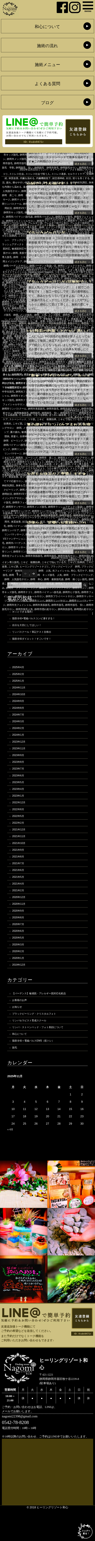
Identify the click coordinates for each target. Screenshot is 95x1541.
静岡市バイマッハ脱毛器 (77, 596)
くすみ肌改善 (12, 414)
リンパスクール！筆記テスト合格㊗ (35, 633)
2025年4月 (19, 670)
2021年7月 (19, 881)
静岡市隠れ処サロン (43, 617)
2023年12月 (19, 750)
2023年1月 (19, 808)
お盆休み (9, 513)
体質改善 (30, 178)
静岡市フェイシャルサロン (69, 600)
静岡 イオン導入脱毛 (72, 574)
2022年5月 (19, 830)
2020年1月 (19, 983)
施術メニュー (47, 65)
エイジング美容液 (81, 227)
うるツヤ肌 (70, 271)
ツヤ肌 (51, 419)
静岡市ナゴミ (51, 596)
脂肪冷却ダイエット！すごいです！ (35, 640)
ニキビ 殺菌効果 (69, 419)
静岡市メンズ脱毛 (69, 604)
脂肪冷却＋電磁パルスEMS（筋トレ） (36, 1070)
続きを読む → (81, 163)
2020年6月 (19, 954)
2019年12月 (19, 990)
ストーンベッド (36, 419)
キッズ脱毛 (32, 365)
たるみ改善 (30, 414)
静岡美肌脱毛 (66, 617)
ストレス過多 (69, 173)
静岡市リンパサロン (23, 609)
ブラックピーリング (76, 517)
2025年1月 (19, 684)
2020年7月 (19, 946)
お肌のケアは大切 (66, 321)
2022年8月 (19, 823)
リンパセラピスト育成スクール (32, 1048)
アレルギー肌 (41, 222)
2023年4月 (19, 801)
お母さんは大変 (14, 468)
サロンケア (17, 419)
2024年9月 (19, 706)
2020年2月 (19, 975)
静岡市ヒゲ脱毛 (13, 600)
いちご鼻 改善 (43, 321)
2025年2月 (19, 677)
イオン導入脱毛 (28, 227)
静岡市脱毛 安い (60, 613)
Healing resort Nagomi (47, 271)
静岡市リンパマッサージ (53, 609)
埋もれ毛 (61, 370)
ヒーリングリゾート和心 (38, 370)
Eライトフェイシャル (18, 271)
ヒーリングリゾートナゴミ (44, 517)
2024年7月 (19, 721)
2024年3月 (19, 728)
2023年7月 (19, 779)
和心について (47, 27)
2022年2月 (19, 837)
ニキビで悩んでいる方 (63, 562)
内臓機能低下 (64, 178)
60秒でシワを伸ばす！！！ (55, 184)
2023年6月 (19, 786)
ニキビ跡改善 (36, 325)
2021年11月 (19, 852)
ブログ (47, 103)
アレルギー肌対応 (29, 276)
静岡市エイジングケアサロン (67, 592)
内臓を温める (45, 178)
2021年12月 (19, 844)
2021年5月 (19, 895)
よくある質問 (47, 84)
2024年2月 (19, 735)
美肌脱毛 (50, 574)
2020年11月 (19, 924)
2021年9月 (19, 866)
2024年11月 (19, 691)
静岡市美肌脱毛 (21, 613)
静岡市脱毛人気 (19, 617)
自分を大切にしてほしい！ (29, 626)
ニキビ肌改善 (17, 325)
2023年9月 (19, 764)
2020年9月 (19, 932)
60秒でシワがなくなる (17, 222)
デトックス (86, 513)
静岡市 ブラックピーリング (28, 592)
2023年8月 (19, 772)
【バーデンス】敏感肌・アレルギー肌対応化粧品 (43, 1019)
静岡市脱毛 (40, 613)
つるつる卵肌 (47, 414)
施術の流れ (47, 46)
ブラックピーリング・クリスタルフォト (65, 267)
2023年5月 (19, 793)
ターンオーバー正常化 (52, 513)
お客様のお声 (20, 1026)
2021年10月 (19, 859)
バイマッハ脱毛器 (57, 325)
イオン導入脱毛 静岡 (54, 227)
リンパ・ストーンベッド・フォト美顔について (61, 169)
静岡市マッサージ (44, 604)
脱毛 (88, 361)
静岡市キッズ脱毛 (29, 596)
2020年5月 (19, 961)
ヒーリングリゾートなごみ (57, 365)
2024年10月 (19, 699)
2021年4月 (19, 903)
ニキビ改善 (18, 566)
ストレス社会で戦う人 (44, 173)
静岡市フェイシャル (37, 600)
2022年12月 (19, 815)
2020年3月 (19, 968)
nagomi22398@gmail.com (22, 1447)
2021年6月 (19, 888)
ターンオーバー (26, 513)
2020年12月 (19, 917)
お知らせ (67, 218)
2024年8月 (19, 713)
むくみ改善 (52, 468)
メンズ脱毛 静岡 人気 (77, 570)
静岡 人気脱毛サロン (78, 579)
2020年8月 (19, 939)
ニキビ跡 (33, 566)
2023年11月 (19, 757)
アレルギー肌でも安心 (66, 222)
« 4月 (10, 1160)
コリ (7, 173)
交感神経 (17, 178)
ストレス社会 (20, 173)
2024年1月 (19, 742)
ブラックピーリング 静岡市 (41, 570)
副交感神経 (82, 178)
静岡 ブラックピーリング (45, 579)
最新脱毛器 (76, 370)
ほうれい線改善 (68, 414)
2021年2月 (19, 910)
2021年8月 (19, 873)
